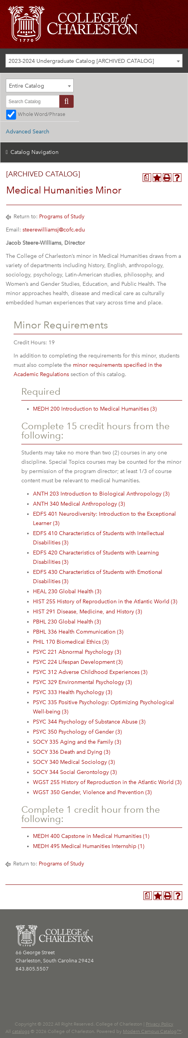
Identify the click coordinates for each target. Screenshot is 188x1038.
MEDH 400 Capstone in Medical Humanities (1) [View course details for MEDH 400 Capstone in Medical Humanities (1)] (91, 836)
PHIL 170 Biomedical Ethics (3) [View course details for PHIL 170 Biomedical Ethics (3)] (71, 642)
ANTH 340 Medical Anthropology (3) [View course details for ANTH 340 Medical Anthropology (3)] (79, 504)
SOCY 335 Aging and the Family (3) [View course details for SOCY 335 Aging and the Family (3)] (77, 742)
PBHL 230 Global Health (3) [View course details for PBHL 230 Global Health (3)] (67, 621)
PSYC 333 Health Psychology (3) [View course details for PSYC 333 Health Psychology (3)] (72, 692)
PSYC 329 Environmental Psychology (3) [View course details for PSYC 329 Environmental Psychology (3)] (82, 682)
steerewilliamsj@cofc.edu (53, 229)
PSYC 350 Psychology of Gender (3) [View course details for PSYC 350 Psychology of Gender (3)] (77, 732)
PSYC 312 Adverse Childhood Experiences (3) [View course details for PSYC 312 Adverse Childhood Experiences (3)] (90, 672)
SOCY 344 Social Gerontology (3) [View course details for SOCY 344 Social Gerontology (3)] (75, 772)
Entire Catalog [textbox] (26, 86)
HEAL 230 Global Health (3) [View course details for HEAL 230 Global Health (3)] (67, 591)
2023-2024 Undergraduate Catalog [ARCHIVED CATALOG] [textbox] (81, 61)
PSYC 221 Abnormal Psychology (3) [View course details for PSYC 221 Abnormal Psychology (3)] (77, 652)
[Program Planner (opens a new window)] (147, 177)
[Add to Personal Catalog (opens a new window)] (157, 177)
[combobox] (94, 60)
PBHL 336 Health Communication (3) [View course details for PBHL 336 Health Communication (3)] (78, 632)
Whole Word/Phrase (41, 114)
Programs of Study (62, 216)
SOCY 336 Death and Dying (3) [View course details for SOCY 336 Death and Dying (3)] (71, 752)
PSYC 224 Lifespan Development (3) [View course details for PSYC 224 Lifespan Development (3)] (77, 662)
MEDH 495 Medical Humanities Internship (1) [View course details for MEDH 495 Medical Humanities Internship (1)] (88, 846)
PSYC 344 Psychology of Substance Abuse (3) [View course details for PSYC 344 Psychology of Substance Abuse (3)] (89, 721)
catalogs (20, 1031)
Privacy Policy (159, 1024)
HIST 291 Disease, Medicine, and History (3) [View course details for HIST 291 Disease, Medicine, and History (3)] (87, 611)
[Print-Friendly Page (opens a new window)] (167, 177)
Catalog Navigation (34, 152)
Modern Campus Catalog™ (152, 1031)
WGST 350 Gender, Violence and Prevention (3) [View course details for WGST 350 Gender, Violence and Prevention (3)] (92, 792)
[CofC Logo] (73, 23)
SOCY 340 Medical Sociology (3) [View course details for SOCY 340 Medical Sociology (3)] (74, 762)
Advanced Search (27, 131)
